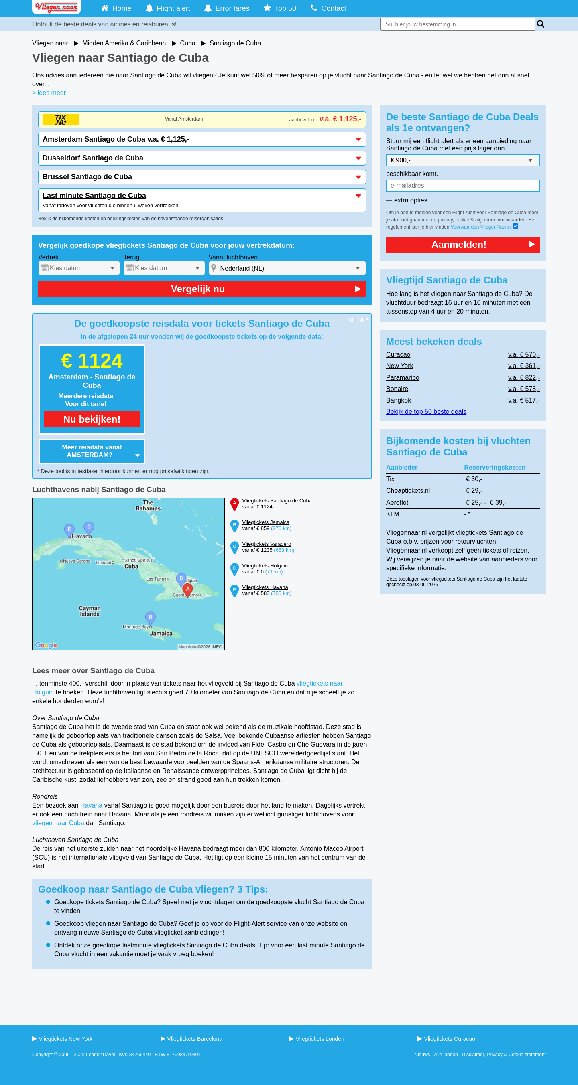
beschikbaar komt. (412, 173)
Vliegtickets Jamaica (266, 522)
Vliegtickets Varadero (266, 544)
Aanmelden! (483, 244)
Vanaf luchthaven (233, 257)
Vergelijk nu (266, 288)
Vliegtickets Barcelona (191, 1039)
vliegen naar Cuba (58, 823)
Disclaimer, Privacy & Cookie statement (504, 1054)
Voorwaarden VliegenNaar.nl (481, 227)
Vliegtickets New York (62, 1039)
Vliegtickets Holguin (265, 566)
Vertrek (48, 257)
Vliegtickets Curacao (446, 1039)
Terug (131, 257)
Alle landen (446, 1054)
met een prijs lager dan (472, 148)
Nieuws (422, 1054)
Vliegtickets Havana (265, 587)
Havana (91, 805)
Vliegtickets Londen (316, 1039)
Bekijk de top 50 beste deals (426, 411)
